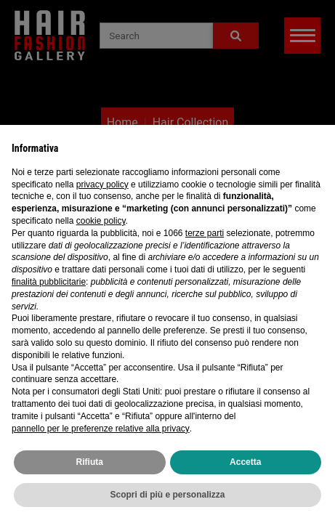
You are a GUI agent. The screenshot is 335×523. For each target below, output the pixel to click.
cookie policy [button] (101, 221)
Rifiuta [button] (89, 462)
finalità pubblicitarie (49, 282)
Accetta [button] (245, 462)
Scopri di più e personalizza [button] (167, 495)
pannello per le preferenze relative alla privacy (101, 428)
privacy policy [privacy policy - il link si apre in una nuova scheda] (102, 184)
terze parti (204, 233)
